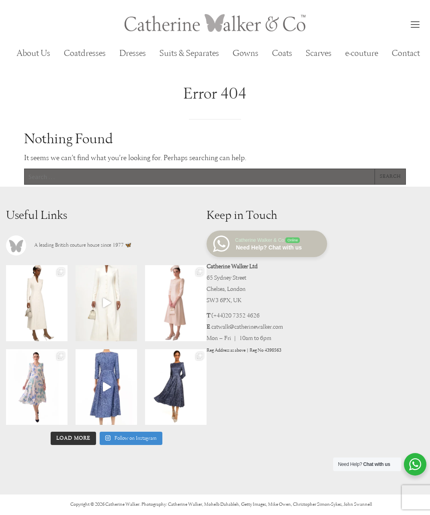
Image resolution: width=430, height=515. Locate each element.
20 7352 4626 (242, 316)
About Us (33, 53)
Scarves (319, 53)
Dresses (132, 53)
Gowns (245, 53)
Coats (282, 53)
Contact (406, 53)
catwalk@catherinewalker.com (247, 327)
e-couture (361, 53)
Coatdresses (85, 53)
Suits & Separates (189, 53)
